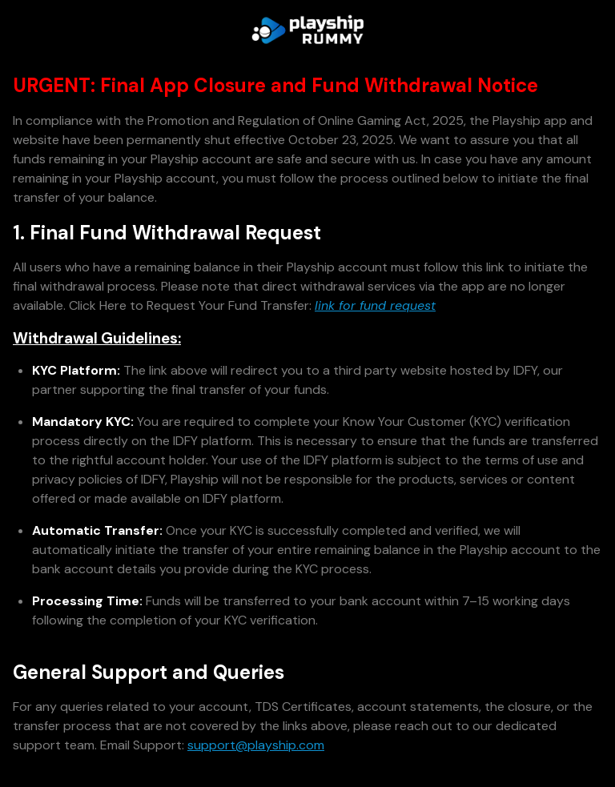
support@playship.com (255, 745)
